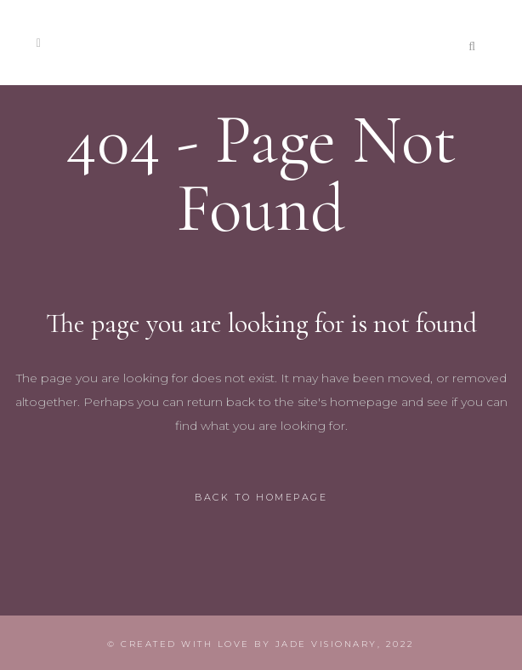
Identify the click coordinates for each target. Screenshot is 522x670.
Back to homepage (261, 497)
